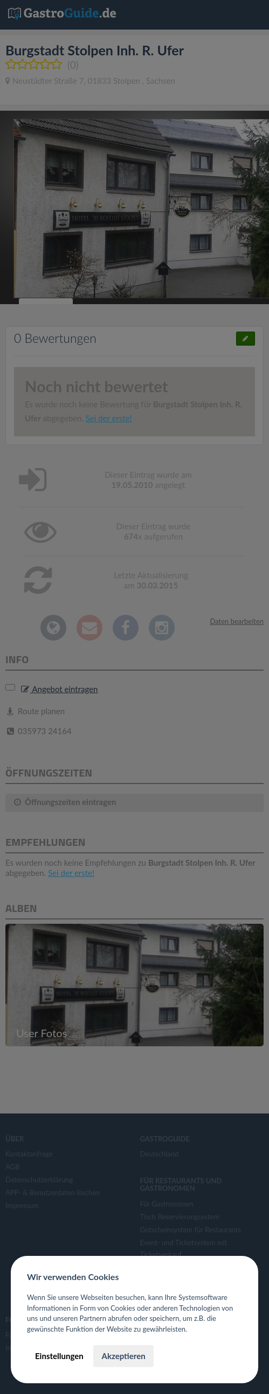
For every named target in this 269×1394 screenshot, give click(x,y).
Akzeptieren (123, 1356)
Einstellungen (59, 1356)
